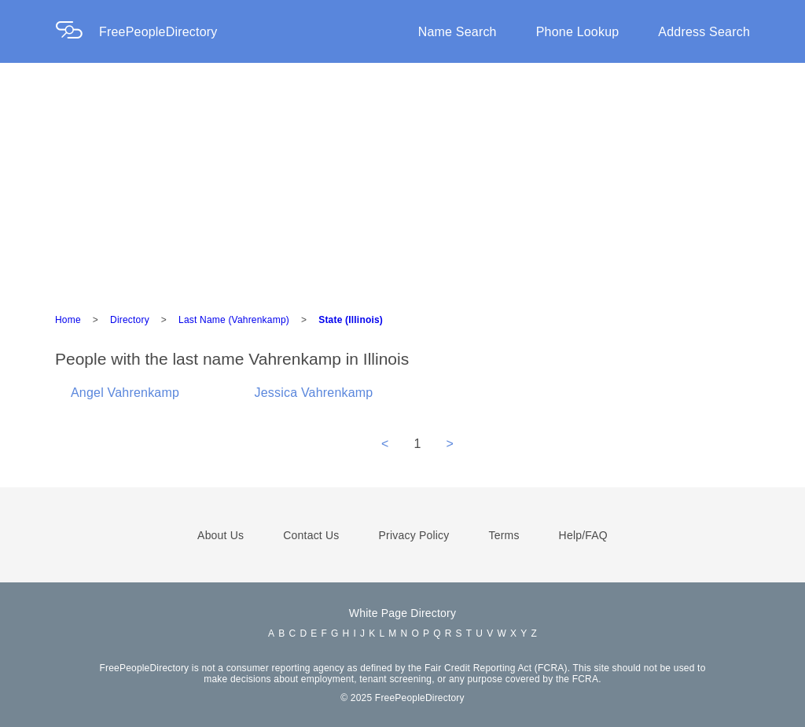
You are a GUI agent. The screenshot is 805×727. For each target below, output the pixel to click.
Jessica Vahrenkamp (314, 392)
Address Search (704, 32)
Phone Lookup (577, 32)
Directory (129, 319)
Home (68, 319)
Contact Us (311, 535)
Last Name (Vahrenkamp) (233, 319)
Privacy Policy (414, 535)
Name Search (457, 32)
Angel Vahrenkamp (125, 392)
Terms (503, 535)
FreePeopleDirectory (158, 32)
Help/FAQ (583, 535)
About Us (220, 535)
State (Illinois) (350, 319)
